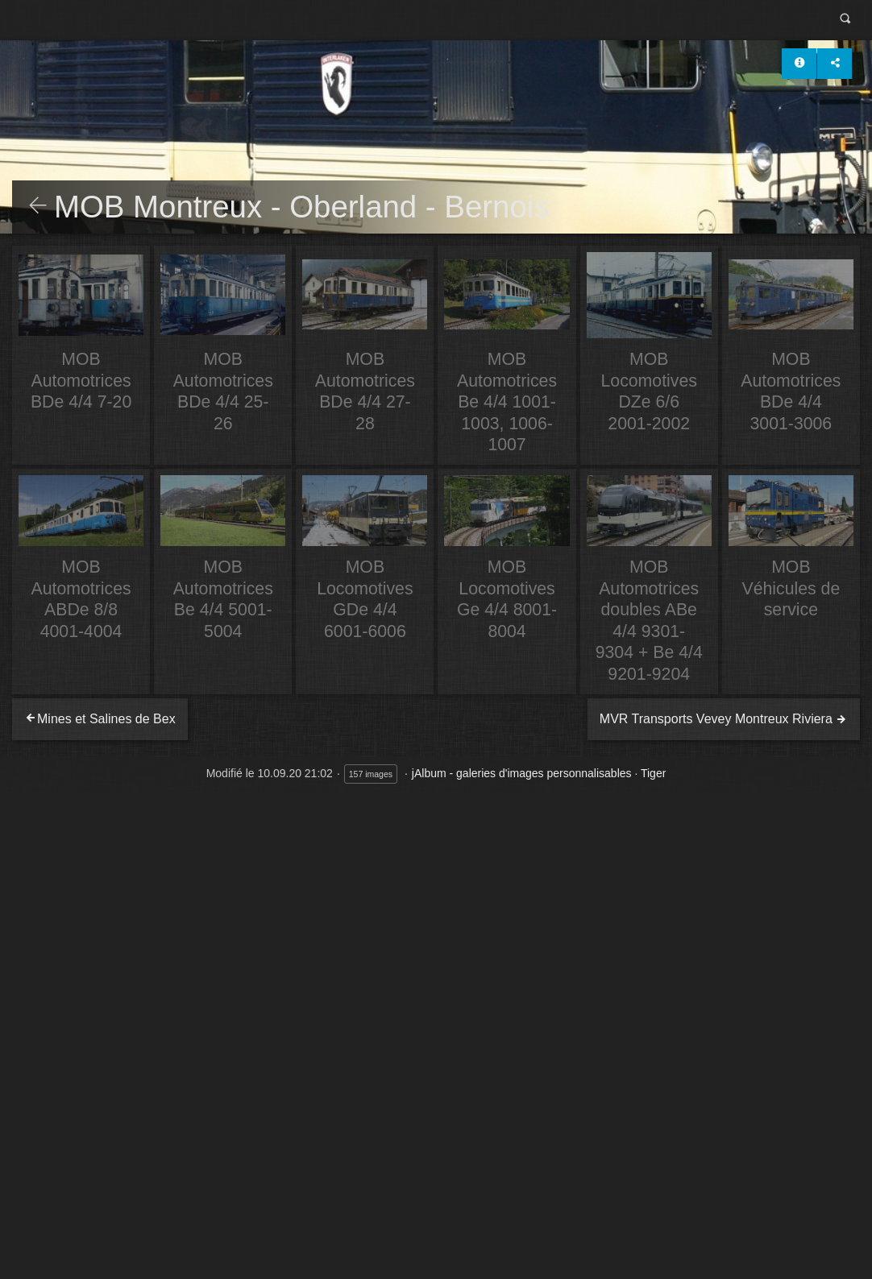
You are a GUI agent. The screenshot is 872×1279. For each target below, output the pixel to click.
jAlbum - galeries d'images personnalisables (522, 773)
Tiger (653, 773)
